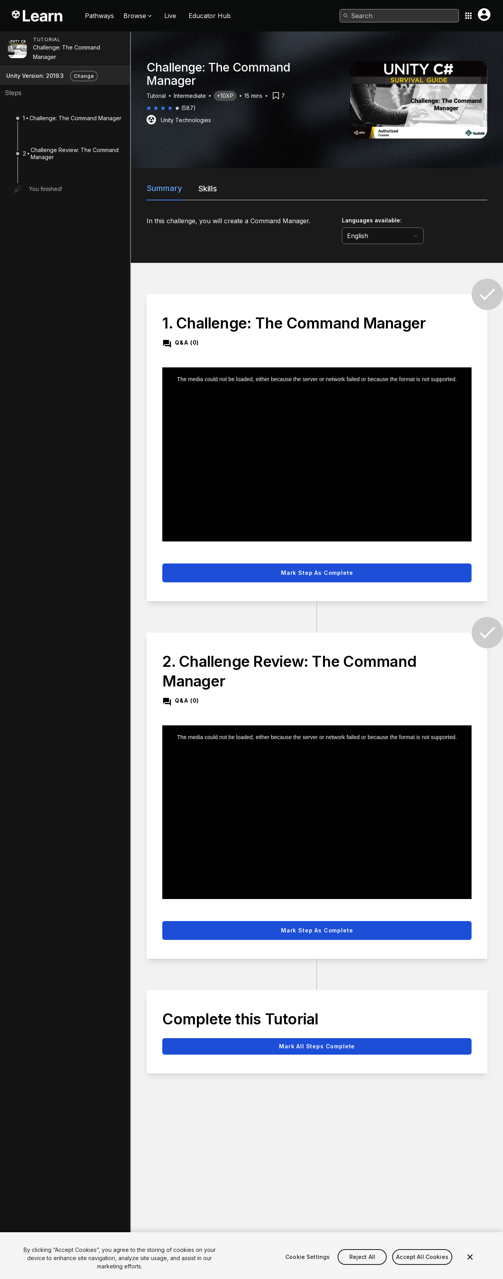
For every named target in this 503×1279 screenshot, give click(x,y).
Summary (164, 188)
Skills (207, 188)
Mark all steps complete (317, 1046)
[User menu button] (484, 14)
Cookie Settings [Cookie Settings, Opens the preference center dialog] (307, 1267)
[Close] (470, 1267)
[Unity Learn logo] (37, 15)
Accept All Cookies (422, 1267)
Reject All (362, 1267)
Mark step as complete (317, 572)
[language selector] (383, 236)
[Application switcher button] (468, 16)
